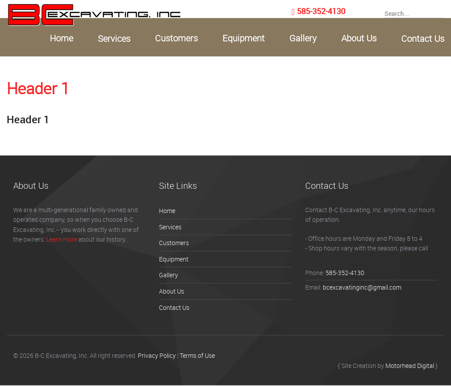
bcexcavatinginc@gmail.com (362, 287)
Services (114, 38)
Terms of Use (197, 355)
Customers (176, 38)
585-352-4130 (321, 11)
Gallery (303, 38)
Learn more (61, 239)
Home (61, 38)
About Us (359, 38)
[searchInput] (414, 13)
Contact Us (422, 38)
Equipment (243, 38)
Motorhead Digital (409, 365)
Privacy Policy (157, 355)
